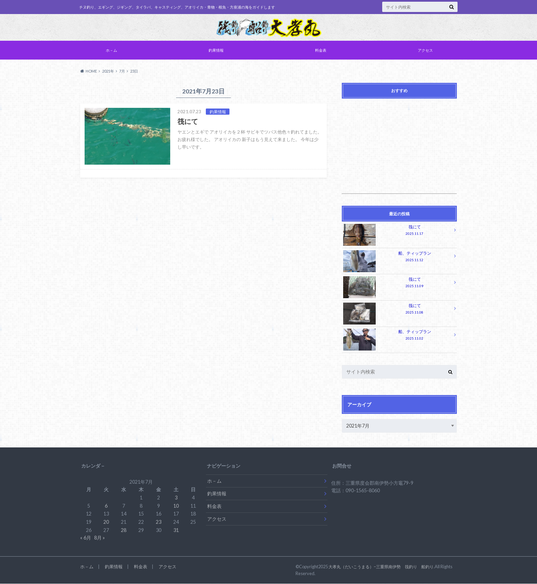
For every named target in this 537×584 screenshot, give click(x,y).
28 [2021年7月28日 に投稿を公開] (123, 530)
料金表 (320, 51)
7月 (122, 71)
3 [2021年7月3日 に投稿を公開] (176, 498)
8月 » (99, 538)
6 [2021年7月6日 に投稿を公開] (106, 506)
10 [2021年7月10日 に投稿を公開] (176, 506)
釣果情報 (216, 51)
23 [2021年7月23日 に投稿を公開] (158, 522)
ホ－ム (111, 51)
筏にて (397, 232)
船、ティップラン (397, 258)
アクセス (425, 51)
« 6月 (85, 538)
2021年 (108, 71)
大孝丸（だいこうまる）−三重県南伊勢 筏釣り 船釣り (385, 567)
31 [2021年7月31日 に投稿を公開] (176, 530)
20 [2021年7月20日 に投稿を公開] (106, 522)
